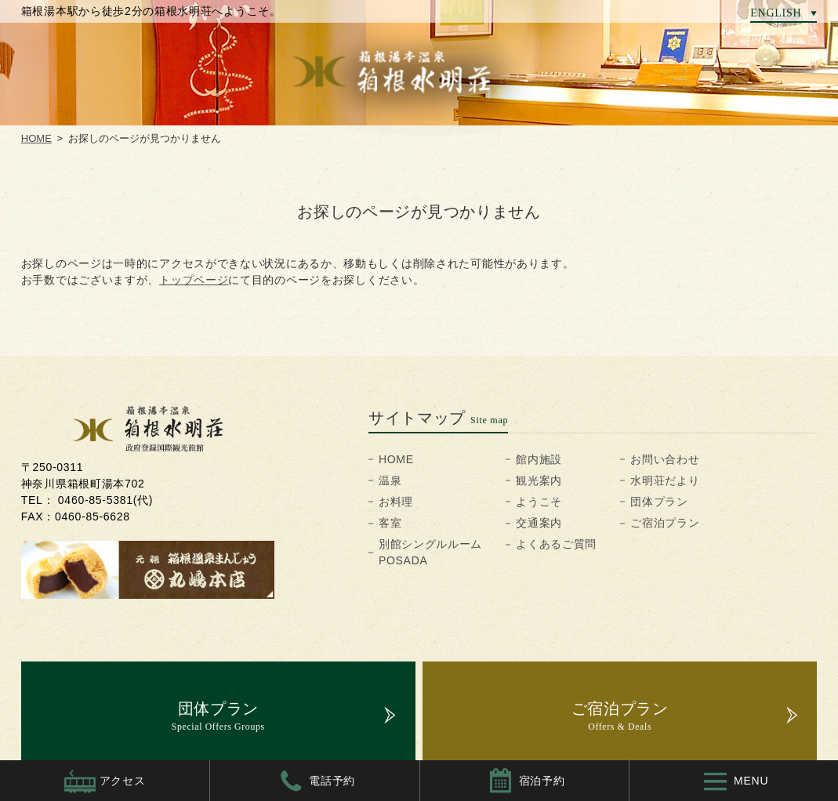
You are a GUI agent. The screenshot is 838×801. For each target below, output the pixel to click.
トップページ (193, 280)
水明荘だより (664, 480)
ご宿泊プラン (664, 522)
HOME (396, 459)
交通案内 (539, 522)
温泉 (390, 480)
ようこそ (539, 501)
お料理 (396, 501)
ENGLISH (775, 12)
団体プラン (659, 501)
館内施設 (539, 459)
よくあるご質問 (556, 544)
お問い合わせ (664, 459)
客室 (390, 522)
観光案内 (539, 480)
